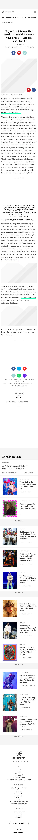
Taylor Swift (22, 386)
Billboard (18, 289)
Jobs (19, 772)
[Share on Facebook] (13, 53)
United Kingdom (19, 812)
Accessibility (19, 796)
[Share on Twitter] (19, 369)
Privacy (19, 792)
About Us (19, 770)
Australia (19, 818)
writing (21, 167)
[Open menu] (35, 11)
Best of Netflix (15, 383)
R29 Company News (19, 788)
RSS (19, 800)
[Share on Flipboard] (25, 369)
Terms (19, 790)
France (19, 816)
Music (6, 383)
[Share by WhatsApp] (19, 376)
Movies (13, 386)
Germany (19, 814)
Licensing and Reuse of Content (19, 780)
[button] (19, 52)
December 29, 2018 (30, 220)
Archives (19, 798)
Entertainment (27, 383)
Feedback (19, 776)
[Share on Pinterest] (19, 53)
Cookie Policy (19, 794)
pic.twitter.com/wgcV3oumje (19, 216)
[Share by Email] (25, 53)
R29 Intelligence (19, 778)
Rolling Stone (16, 139)
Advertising (19, 774)
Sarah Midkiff (19, 44)
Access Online (15, 142)
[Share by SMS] (25, 376)
